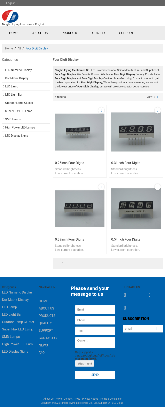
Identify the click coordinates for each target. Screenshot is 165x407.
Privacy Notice (90, 398)
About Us (40, 33)
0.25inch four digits (69, 163)
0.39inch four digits (69, 239)
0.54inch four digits (125, 239)
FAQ (42, 353)
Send (95, 374)
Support (126, 33)
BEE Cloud (117, 402)
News (43, 345)
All (19, 48)
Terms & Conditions (110, 398)
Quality (98, 33)
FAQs (77, 398)
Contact (68, 398)
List (154, 97)
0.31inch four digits (125, 163)
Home (13, 33)
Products (70, 33)
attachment (84, 363)
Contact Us (48, 338)
